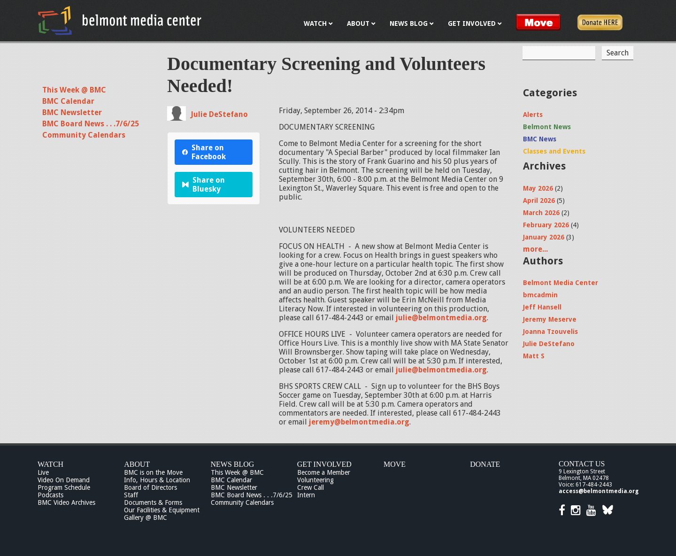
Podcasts (50, 495)
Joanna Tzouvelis (550, 331)
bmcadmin (540, 295)
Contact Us (582, 464)
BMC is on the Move (153, 472)
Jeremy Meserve (549, 319)
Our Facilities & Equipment (162, 510)
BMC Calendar (68, 101)
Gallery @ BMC (145, 517)
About (137, 464)
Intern (306, 495)
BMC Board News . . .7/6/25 (90, 123)
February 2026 (546, 225)
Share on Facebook (204, 152)
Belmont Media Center (560, 282)
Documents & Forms (153, 502)
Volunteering (315, 480)
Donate (485, 464)
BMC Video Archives (66, 502)
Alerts (533, 114)
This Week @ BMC (74, 89)
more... (535, 249)
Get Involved (324, 464)
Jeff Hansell (542, 307)
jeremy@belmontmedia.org (359, 421)
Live (43, 472)
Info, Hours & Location (157, 480)
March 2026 (541, 212)
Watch (50, 464)
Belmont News (547, 127)
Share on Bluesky (203, 184)
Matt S (534, 356)
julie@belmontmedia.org (441, 317)
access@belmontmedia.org (598, 491)
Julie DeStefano (219, 114)
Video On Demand (64, 480)
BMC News (539, 139)
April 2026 (539, 200)
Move (395, 464)
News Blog (232, 464)
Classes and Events (554, 151)
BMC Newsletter (72, 112)
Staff (131, 495)
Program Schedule (64, 487)
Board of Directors (150, 487)
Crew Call (310, 487)
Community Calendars (83, 135)
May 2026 (538, 188)
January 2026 (543, 237)
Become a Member (323, 472)
